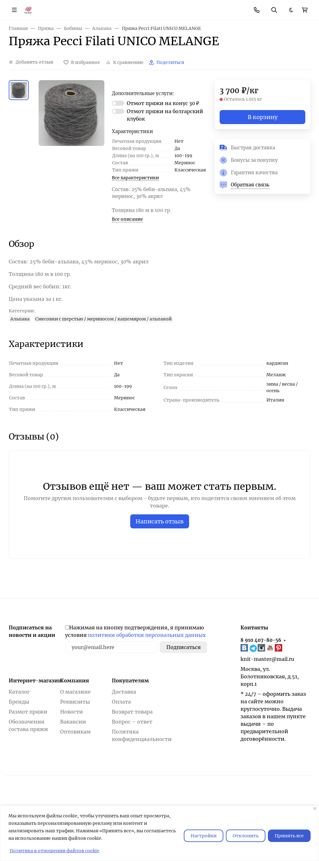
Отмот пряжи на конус (163, 103)
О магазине (75, 692)
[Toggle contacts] (256, 10)
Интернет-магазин (35, 680)
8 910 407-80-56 (260, 640)
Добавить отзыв (34, 62)
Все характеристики (135, 177)
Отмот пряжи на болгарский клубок (165, 115)
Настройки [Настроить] (204, 836)
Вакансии (73, 722)
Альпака (20, 319)
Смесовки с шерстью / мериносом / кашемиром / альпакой (103, 319)
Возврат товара (132, 712)
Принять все (289, 836)
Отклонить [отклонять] (246, 836)
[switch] (118, 103)
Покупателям (130, 680)
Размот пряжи (28, 712)
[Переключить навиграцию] (14, 10)
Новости (71, 712)
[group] (71, 128)
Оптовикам (75, 732)
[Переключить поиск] (274, 10)
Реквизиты (75, 702)
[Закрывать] (314, 808)
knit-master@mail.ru (267, 659)
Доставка (124, 692)
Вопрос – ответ (132, 722)
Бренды (19, 702)
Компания (74, 680)
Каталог (19, 692)
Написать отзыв (160, 521)
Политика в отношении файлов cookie (54, 851)
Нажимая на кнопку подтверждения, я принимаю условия (135, 631)
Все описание (127, 219)
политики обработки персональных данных (147, 635)
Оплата (121, 702)
